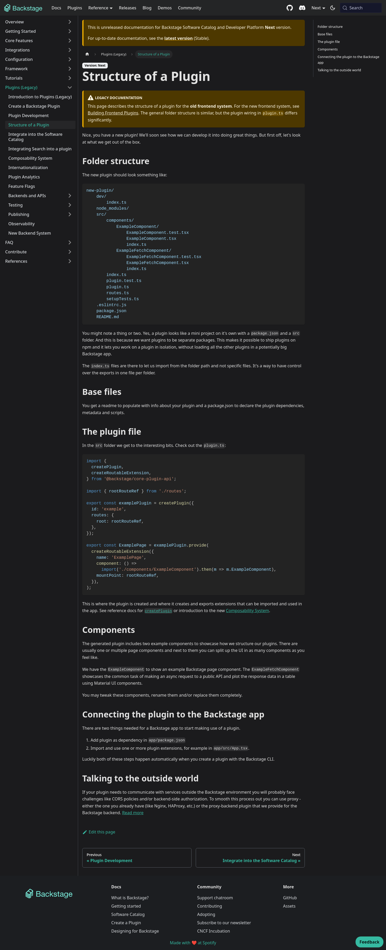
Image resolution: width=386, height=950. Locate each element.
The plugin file (329, 41)
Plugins (74, 8)
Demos (165, 8)
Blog (147, 8)
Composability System (247, 610)
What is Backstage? (130, 898)
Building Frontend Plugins (113, 113)
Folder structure (330, 26)
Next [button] (316, 8)
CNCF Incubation (213, 931)
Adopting (206, 914)
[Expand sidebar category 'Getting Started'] (69, 31)
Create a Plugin (126, 923)
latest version (178, 38)
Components (328, 49)
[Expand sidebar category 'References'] (69, 261)
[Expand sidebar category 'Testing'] (69, 205)
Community (189, 8)
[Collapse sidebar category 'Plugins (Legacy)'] (69, 87)
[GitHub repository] (289, 8)
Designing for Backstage (135, 931)
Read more (132, 813)
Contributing (209, 906)
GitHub (290, 898)
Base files (325, 34)
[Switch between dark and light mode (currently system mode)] (332, 8)
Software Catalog (128, 914)
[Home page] (87, 54)
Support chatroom (215, 898)
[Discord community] (302, 8)
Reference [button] (98, 8)
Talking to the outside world (339, 70)
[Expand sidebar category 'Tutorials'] (69, 78)
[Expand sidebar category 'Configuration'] (69, 59)
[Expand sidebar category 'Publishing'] (69, 214)
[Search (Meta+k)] (361, 8)
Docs (56, 8)
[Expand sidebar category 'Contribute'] (69, 252)
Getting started (126, 906)
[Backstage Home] (64, 893)
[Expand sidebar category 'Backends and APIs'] (69, 195)
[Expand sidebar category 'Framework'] (69, 69)
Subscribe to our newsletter (224, 923)
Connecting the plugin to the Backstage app (348, 59)
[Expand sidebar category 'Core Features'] (69, 40)
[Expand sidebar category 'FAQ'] (69, 242)
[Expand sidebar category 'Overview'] (69, 22)
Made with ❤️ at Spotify (193, 943)
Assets (289, 906)
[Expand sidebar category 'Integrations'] (69, 50)
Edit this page (98, 832)
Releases (127, 8)
